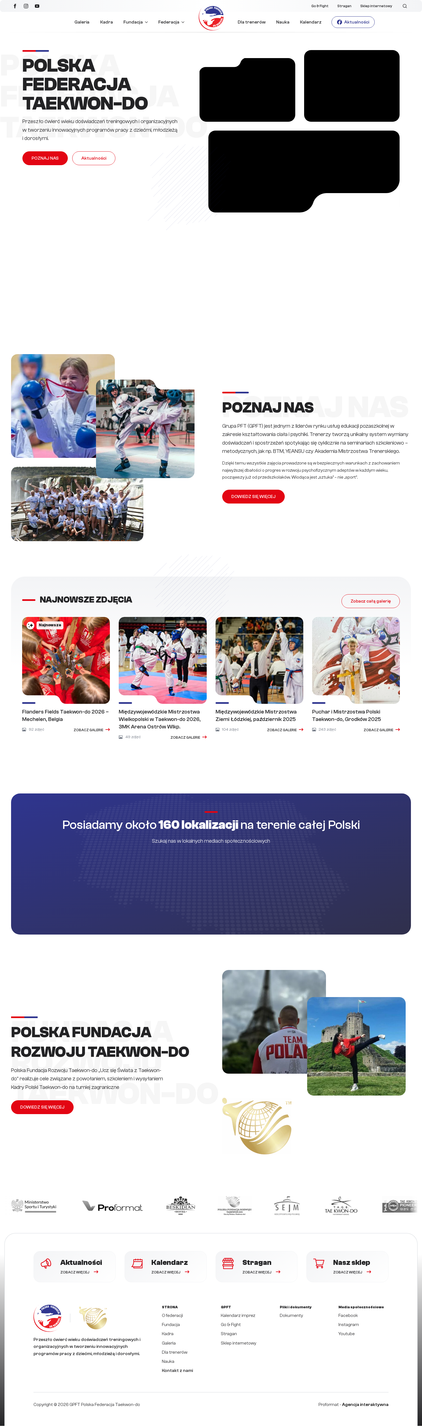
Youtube (346, 1335)
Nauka (282, 22)
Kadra (106, 22)
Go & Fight (319, 6)
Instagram (348, 1325)
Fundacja (133, 22)
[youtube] (37, 6)
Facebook (348, 1316)
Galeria (81, 22)
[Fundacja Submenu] (148, 22)
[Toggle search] (405, 6)
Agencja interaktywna (365, 1405)
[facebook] (15, 6)
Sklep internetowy (376, 6)
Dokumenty (291, 1316)
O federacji (172, 1316)
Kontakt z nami (177, 1371)
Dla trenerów (252, 22)
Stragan (344, 6)
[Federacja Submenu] (184, 22)
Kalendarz (311, 22)
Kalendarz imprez (238, 1316)
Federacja (168, 22)
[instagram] (26, 6)
